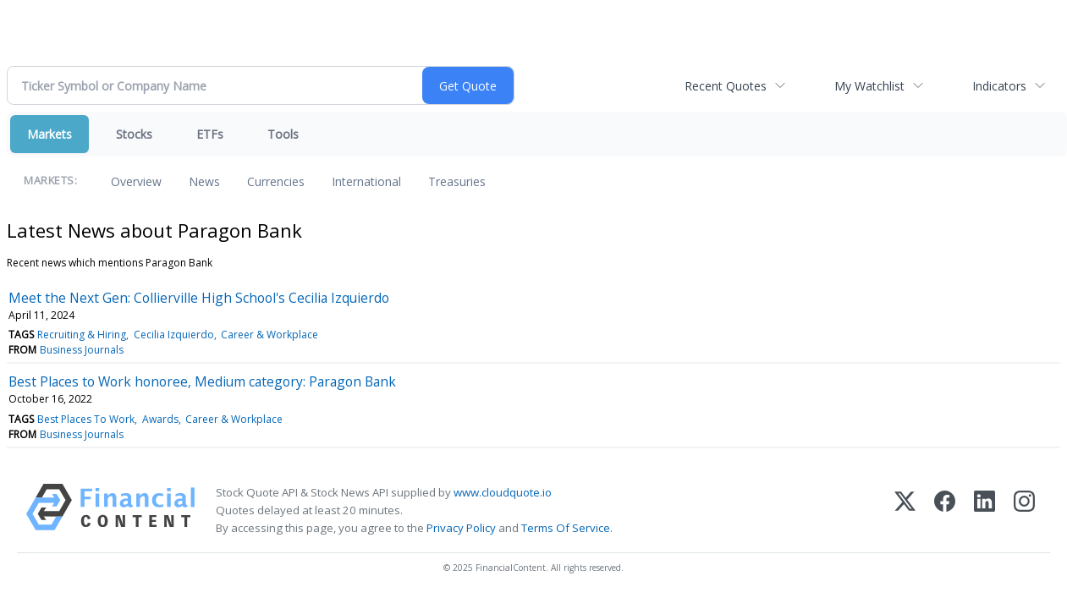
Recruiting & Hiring (81, 334)
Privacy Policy (461, 527)
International (366, 181)
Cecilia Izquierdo (174, 334)
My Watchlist (869, 86)
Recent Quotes (726, 86)
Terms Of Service (565, 527)
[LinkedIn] (984, 510)
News (204, 181)
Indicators (999, 86)
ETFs (209, 134)
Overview (136, 181)
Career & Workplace (269, 334)
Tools (283, 134)
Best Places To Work (86, 419)
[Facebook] (944, 510)
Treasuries (457, 181)
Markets (49, 134)
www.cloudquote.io (503, 492)
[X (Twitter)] (905, 510)
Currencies (276, 181)
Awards (160, 419)
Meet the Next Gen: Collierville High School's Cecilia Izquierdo (198, 297)
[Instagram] (1024, 510)
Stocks (134, 134)
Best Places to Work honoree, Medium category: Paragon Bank (202, 381)
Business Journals (82, 350)
